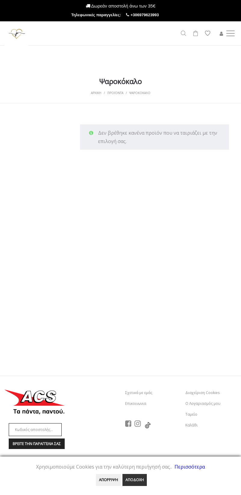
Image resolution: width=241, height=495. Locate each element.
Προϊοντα (115, 93)
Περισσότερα (190, 466)
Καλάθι (191, 425)
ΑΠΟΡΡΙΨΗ (108, 479)
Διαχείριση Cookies (202, 392)
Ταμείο (191, 414)
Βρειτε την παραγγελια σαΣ (37, 443)
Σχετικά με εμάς (138, 392)
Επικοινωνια (135, 403)
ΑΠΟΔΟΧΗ (134, 479)
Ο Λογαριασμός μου (203, 403)
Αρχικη (96, 93)
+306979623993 (150, 15)
